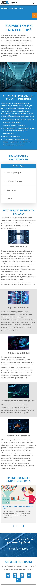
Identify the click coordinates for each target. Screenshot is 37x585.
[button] (16, 526)
